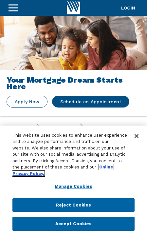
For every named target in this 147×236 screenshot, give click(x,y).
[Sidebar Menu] (13, 8)
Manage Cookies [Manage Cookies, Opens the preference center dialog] (73, 186)
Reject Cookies (73, 205)
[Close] (136, 136)
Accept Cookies (73, 223)
